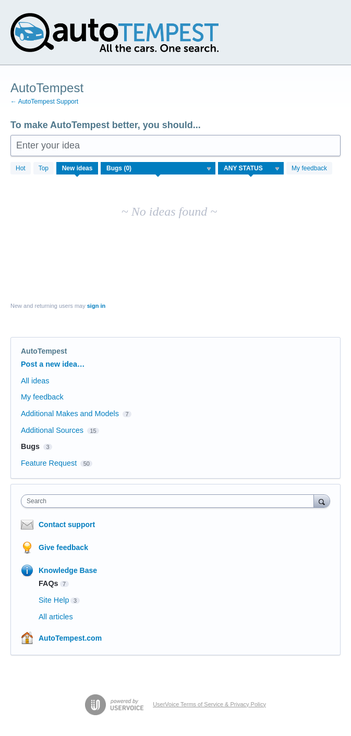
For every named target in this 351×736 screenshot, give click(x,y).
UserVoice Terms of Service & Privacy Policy (209, 704)
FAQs (48, 583)
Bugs (30, 446)
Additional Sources (52, 430)
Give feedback (63, 547)
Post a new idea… (52, 364)
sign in (96, 306)
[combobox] (169, 501)
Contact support (67, 524)
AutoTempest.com (70, 638)
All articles (56, 617)
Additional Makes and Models (70, 413)
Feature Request (49, 463)
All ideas (35, 381)
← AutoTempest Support (44, 101)
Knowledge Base (68, 570)
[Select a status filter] (251, 168)
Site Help (54, 600)
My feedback (309, 168)
